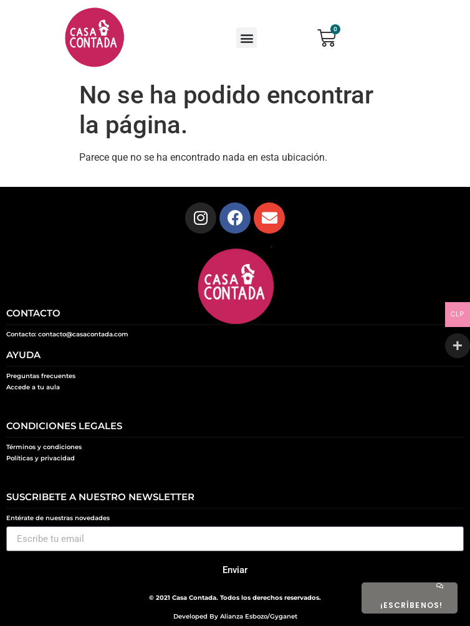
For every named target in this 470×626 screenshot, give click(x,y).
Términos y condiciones (44, 447)
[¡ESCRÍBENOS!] (439, 585)
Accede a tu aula (33, 387)
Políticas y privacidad (40, 458)
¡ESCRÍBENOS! (411, 605)
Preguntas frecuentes (40, 376)
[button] (246, 37)
